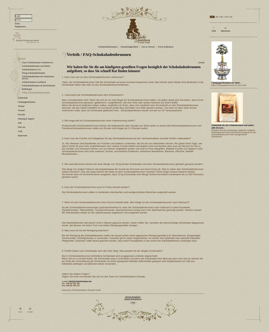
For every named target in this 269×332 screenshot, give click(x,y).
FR (226, 17)
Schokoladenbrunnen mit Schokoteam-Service (38, 77)
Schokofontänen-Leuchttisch (34, 82)
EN (217, 17)
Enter (17, 24)
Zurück (202, 62)
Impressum (22, 135)
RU (222, 17)
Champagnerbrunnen (26, 102)
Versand (21, 110)
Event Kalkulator (165, 46)
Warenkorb (225, 31)
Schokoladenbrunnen (107, 46)
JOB (19, 123)
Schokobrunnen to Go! (31, 69)
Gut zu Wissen (148, 46)
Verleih (21, 58)
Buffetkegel (27, 89)
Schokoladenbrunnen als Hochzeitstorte (38, 85)
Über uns (21, 127)
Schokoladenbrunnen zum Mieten (36, 66)
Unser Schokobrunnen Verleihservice (37, 62)
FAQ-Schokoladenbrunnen (36, 92)
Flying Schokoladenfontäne (33, 73)
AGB (20, 131)
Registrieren (20, 26)
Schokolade (23, 98)
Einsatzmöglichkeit (129, 46)
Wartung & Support (26, 119)
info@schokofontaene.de (80, 281)
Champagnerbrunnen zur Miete (225, 83)
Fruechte (21, 114)
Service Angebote (132, 297)
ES (231, 17)
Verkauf (21, 106)
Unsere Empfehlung (132, 299)
